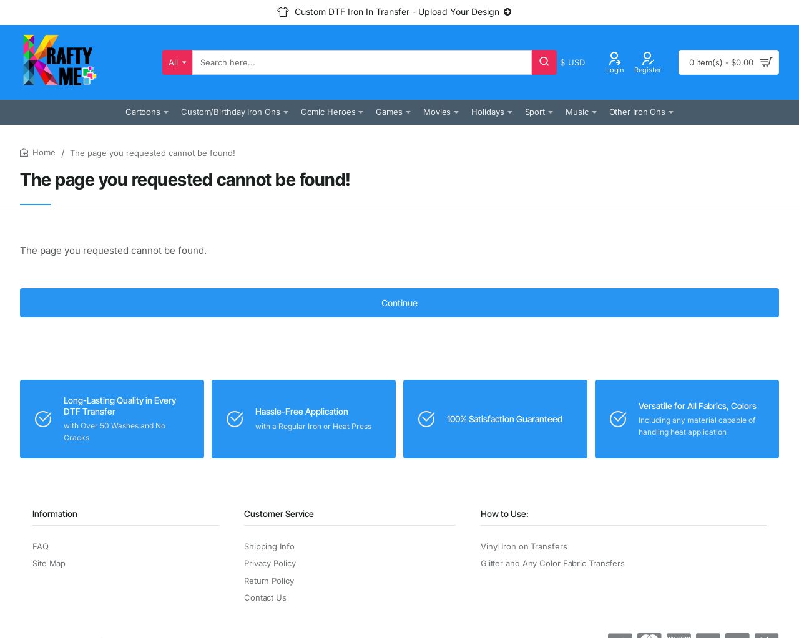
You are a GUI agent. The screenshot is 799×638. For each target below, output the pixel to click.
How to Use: (505, 513)
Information (54, 513)
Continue (399, 302)
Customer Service (279, 513)
